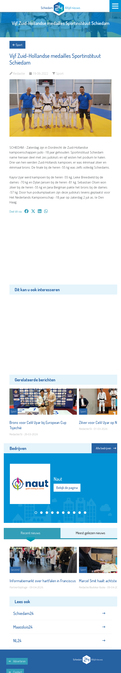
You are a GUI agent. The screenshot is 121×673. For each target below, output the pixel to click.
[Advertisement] (60, 252)
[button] (36, 512)
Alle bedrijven (106, 448)
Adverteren (17, 661)
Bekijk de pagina (67, 488)
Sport (17, 45)
